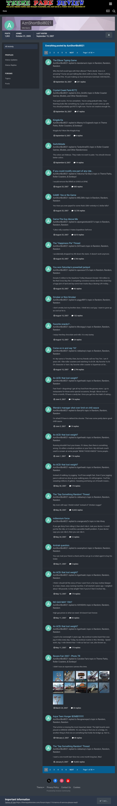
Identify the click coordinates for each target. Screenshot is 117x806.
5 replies (73, 564)
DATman (80, 246)
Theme (40, 787)
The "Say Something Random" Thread (71, 494)
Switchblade (59, 144)
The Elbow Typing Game (65, 60)
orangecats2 (82, 521)
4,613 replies (78, 235)
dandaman (81, 63)
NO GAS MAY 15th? (62, 602)
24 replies (77, 340)
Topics (8, 78)
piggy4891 (81, 300)
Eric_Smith (81, 93)
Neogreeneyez (83, 719)
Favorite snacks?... (62, 324)
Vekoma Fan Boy (84, 174)
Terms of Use (10, 802)
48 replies (77, 738)
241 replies (80, 82)
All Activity (9, 46)
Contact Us (66, 787)
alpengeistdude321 (85, 222)
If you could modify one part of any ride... (73, 171)
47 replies (80, 112)
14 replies (79, 163)
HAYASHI (81, 605)
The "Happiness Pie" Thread (66, 243)
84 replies (74, 618)
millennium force (61, 518)
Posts (7, 84)
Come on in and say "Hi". (65, 348)
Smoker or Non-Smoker (64, 297)
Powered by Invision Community (58, 791)
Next (72, 53)
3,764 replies (78, 259)
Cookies (76, 787)
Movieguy (81, 327)
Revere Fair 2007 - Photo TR (66, 656)
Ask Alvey (100, 521)
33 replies (76, 708)
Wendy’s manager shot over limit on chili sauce (76, 407)
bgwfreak (81, 381)
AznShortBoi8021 (60, 63)
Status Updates (11, 60)
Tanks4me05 (82, 147)
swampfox (81, 548)
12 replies (74, 537)
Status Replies (11, 65)
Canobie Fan (82, 659)
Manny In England (84, 123)
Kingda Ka (58, 120)
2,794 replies (78, 370)
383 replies (77, 187)
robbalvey (81, 351)
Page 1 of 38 (88, 53)
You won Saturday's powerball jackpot (71, 267)
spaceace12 (82, 270)
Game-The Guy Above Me (65, 219)
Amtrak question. (61, 545)
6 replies (78, 136)
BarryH (80, 410)
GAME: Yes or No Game (64, 195)
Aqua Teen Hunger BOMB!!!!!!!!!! (68, 716)
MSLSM (80, 198)
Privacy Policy (53, 787)
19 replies (74, 426)
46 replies (77, 289)
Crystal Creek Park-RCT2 (65, 90)
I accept (104, 801)
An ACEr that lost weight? (65, 378)
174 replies (74, 399)
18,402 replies (76, 510)
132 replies (77, 316)
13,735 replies (78, 211)
